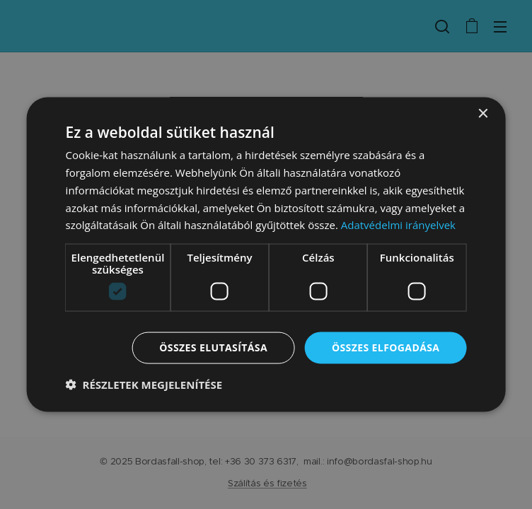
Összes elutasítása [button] (213, 347)
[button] (144, 384)
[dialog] (266, 255)
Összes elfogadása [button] (385, 347)
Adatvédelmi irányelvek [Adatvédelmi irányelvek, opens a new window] (398, 225)
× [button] (482, 114)
